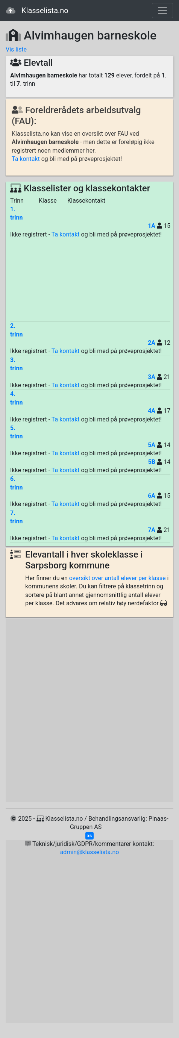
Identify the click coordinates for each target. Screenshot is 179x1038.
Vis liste (16, 49)
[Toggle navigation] (162, 10)
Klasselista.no (37, 10)
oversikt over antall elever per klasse (117, 578)
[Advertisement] (90, 280)
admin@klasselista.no (89, 852)
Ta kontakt (26, 158)
